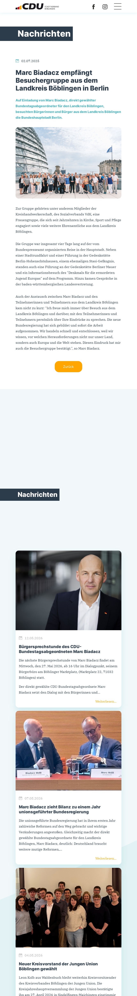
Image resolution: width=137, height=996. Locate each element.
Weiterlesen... (105, 701)
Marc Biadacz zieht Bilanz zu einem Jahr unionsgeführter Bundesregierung (59, 809)
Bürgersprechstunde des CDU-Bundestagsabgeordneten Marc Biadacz (59, 649)
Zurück (68, 367)
